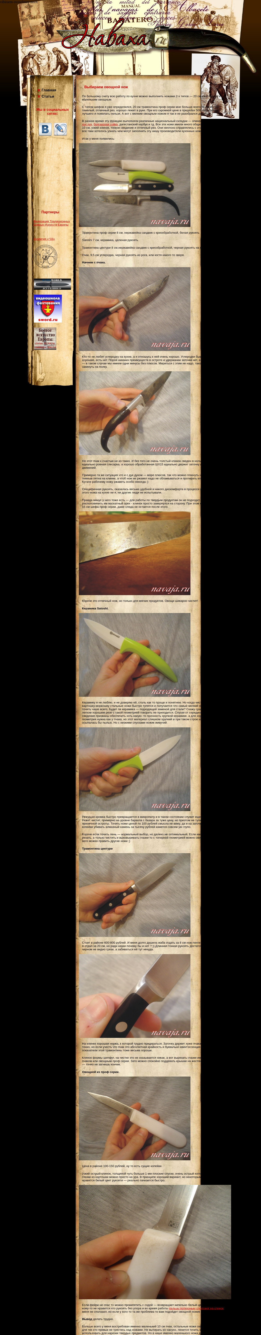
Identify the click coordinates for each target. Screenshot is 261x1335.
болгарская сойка (106, 124)
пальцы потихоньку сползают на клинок (196, 1308)
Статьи (48, 96)
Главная (49, 90)
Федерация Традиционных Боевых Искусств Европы (51, 223)
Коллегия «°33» (44, 239)
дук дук (87, 124)
